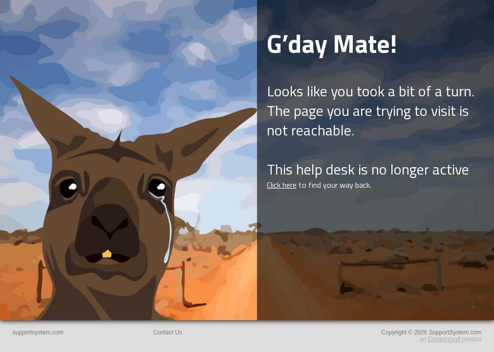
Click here (282, 185)
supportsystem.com (38, 332)
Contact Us (167, 332)
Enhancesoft (444, 339)
